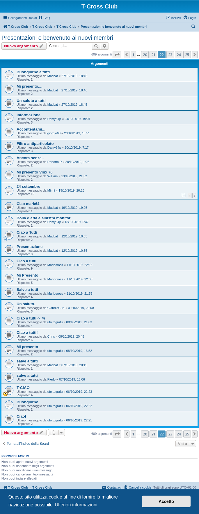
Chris (51, 336)
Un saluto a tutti (31, 100)
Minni (51, 190)
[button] (117, 54)
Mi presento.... (29, 86)
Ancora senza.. (30, 158)
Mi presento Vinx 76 (35, 172)
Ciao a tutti (26, 261)
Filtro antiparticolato (35, 143)
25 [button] (187, 54)
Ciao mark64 (28, 204)
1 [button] (133, 54)
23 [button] (170, 54)
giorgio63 (54, 133)
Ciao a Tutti (27, 232)
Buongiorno (27, 402)
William (52, 176)
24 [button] (179, 54)
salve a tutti (27, 361)
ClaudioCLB (56, 308)
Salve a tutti (27, 289)
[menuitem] (44, 17)
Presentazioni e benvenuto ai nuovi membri (57, 37)
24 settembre (28, 186)
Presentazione (29, 246)
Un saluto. (26, 304)
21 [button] (153, 54)
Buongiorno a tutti (33, 72)
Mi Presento (27, 275)
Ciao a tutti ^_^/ (31, 318)
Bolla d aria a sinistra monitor (43, 218)
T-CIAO (23, 388)
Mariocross (55, 265)
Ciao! (21, 416)
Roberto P (54, 162)
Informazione (28, 115)
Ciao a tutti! (27, 332)
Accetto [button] (166, 501)
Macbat (52, 76)
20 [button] (145, 54)
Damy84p (54, 119)
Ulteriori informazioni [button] (76, 504)
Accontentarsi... (31, 129)
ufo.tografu (55, 322)
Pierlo (51, 379)
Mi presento (27, 347)
